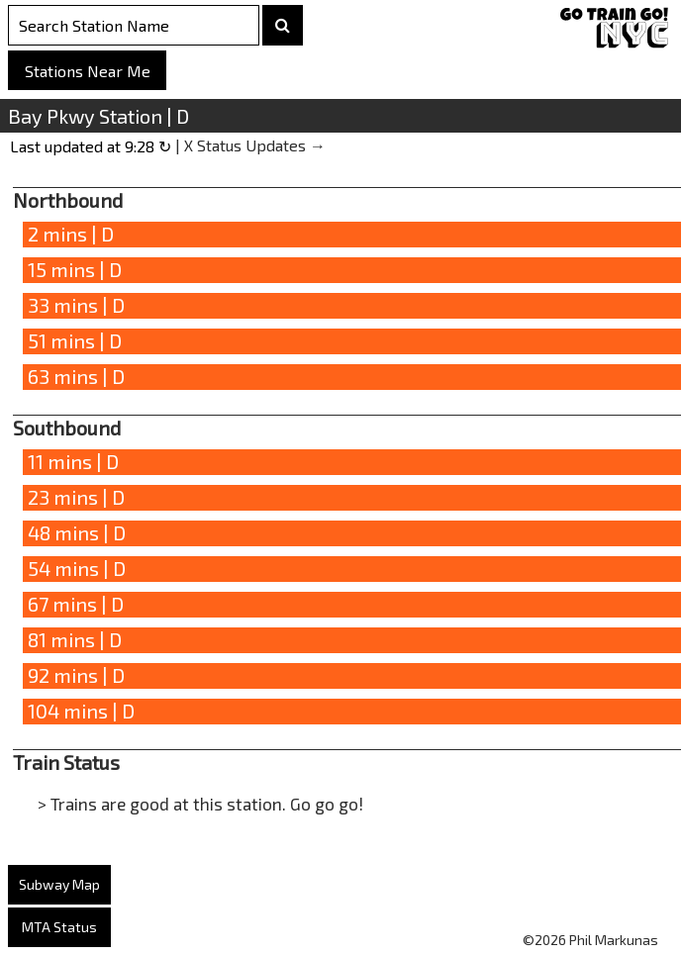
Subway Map (59, 884)
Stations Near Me (87, 70)
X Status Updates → (255, 145)
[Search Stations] (133, 25)
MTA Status (59, 926)
